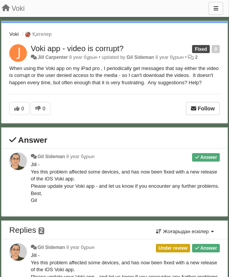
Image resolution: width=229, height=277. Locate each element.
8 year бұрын (80, 156)
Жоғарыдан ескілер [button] (185, 231)
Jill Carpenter (52, 57)
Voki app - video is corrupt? (77, 48)
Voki (14, 34)
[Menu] (216, 8)
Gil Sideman (140, 57)
